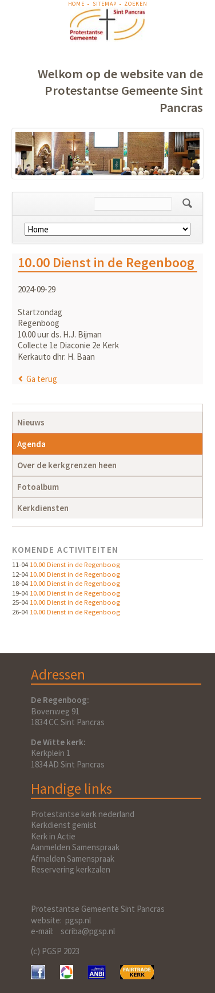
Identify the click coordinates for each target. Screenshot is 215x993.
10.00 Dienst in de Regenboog (75, 564)
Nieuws (31, 422)
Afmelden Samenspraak (72, 858)
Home (76, 3)
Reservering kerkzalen (70, 869)
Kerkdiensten (43, 507)
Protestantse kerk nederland (82, 814)
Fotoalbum (38, 486)
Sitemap (105, 3)
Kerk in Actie (53, 836)
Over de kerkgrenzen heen (67, 465)
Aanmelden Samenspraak (75, 847)
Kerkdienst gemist (64, 824)
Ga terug (41, 378)
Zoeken (135, 3)
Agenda (31, 444)
